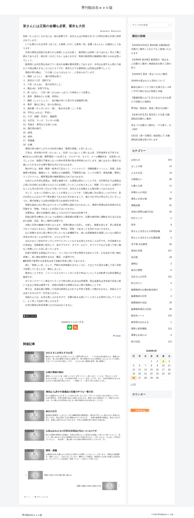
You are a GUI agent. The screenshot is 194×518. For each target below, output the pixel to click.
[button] (170, 25)
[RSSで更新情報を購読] (75, 327)
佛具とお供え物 (30, 316)
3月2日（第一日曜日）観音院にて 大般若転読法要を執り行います (150, 137)
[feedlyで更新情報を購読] (69, 327)
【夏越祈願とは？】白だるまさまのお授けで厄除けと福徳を (151, 99)
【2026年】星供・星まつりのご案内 (149, 74)
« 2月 (133, 384)
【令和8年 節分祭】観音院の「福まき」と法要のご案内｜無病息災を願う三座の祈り (151, 63)
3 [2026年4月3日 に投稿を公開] (163, 361)
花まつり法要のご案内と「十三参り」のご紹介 (151, 127)
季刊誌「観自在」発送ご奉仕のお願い (150, 108)
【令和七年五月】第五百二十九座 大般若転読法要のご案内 (150, 116)
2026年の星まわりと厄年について (148, 80)
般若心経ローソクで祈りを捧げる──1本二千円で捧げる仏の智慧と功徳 (151, 89)
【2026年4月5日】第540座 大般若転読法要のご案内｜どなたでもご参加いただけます (151, 49)
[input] (151, 25)
